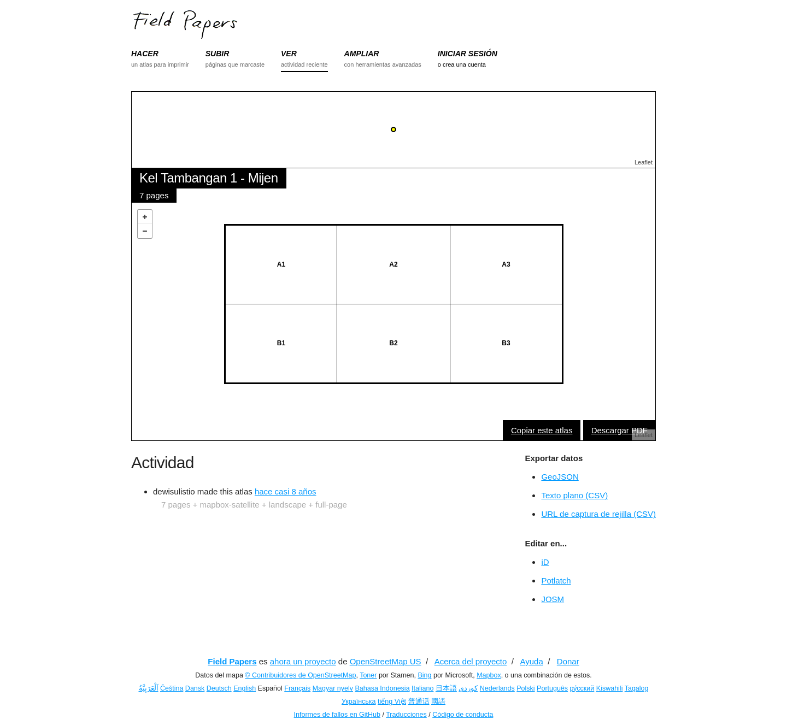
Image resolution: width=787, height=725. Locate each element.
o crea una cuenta (462, 64)
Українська (359, 701)
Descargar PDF (619, 430)
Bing (424, 675)
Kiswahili (609, 688)
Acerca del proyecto (470, 661)
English (244, 688)
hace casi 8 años (285, 491)
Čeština (171, 688)
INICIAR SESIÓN (467, 53)
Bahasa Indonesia (382, 688)
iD (545, 562)
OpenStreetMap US (385, 661)
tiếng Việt (392, 701)
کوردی (468, 688)
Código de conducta (462, 714)
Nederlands (497, 688)
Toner (368, 675)
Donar (568, 661)
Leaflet (644, 162)
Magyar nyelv (333, 688)
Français (297, 688)
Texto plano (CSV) (574, 495)
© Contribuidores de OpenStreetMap (300, 675)
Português (552, 688)
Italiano (422, 688)
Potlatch (556, 580)
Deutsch (219, 688)
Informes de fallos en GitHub (337, 714)
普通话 (419, 701)
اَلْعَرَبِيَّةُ (148, 688)
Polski (525, 688)
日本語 (446, 688)
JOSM (552, 599)
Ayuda (531, 661)
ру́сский (582, 688)
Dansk (194, 688)
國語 (438, 701)
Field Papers (232, 661)
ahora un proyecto (303, 661)
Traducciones (406, 714)
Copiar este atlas (542, 430)
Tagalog (637, 688)
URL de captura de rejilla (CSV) (598, 513)
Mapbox (489, 675)
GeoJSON (559, 476)
